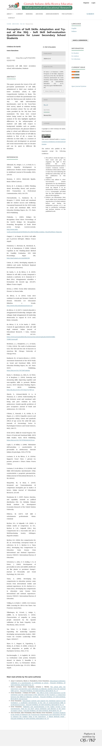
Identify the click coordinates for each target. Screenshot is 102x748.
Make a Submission (80, 40)
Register (86, 3)
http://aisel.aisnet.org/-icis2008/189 (18, 258)
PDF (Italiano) (50, 47)
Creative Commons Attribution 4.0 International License (54, 141)
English (74, 28)
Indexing (29, 14)
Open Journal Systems (79, 86)
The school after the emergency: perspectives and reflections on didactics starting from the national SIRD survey (38, 689)
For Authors (67, 14)
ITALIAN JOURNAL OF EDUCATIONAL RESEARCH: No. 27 (39, 691)
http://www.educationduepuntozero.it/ (19, 306)
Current (19, 14)
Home (9, 24)
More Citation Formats (52, 91)
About (9, 14)
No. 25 (22, 24)
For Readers (75, 53)
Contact (11, 18)
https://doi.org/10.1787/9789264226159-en (20, 440)
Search (90, 14)
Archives (39, 14)
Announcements (52, 14)
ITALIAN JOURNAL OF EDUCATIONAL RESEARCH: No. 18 (42, 711)
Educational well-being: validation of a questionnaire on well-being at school (38, 682)
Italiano (74, 31)
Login (93, 3)
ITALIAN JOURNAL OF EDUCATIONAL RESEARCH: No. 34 (30, 718)
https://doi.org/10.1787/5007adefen (18, 370)
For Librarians (76, 59)
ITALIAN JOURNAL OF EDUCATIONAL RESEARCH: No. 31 (45, 705)
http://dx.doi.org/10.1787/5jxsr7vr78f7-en (20, 390)
